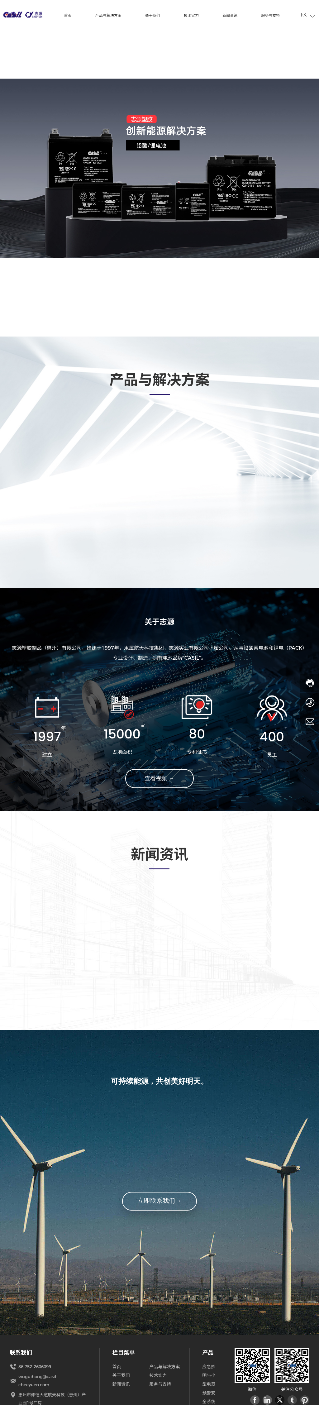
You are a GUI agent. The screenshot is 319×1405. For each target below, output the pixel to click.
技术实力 (158, 1376)
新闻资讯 (121, 1385)
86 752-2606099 (36, 1367)
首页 (116, 1367)
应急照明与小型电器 (208, 1376)
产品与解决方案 (164, 1367)
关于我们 (121, 1376)
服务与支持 (160, 1385)
